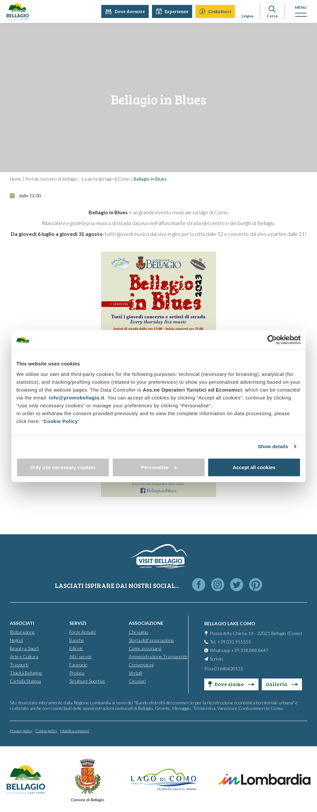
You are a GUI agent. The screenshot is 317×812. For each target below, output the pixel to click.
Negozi (16, 640)
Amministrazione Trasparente (158, 656)
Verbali (135, 672)
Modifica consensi (74, 730)
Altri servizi (80, 656)
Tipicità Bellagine (26, 672)
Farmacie (78, 664)
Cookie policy (46, 730)
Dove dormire (125, 11)
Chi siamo (138, 631)
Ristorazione (22, 631)
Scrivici (216, 658)
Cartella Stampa (25, 680)
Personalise (158, 467)
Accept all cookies (254, 467)
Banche (76, 640)
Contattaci (215, 11)
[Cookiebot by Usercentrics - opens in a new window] (272, 340)
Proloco (77, 672)
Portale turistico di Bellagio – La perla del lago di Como (77, 179)
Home (16, 179)
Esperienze (172, 11)
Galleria (282, 683)
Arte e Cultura (24, 656)
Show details (273, 446)
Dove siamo (231, 683)
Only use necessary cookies (63, 467)
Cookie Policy (60, 421)
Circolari (137, 680)
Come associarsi (145, 648)
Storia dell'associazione (151, 640)
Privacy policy (21, 730)
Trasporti (19, 664)
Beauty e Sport (24, 648)
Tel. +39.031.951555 (230, 641)
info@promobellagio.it (76, 397)
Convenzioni (141, 664)
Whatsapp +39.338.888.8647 (239, 650)
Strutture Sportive (87, 680)
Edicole (76, 648)
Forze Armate (82, 631)
